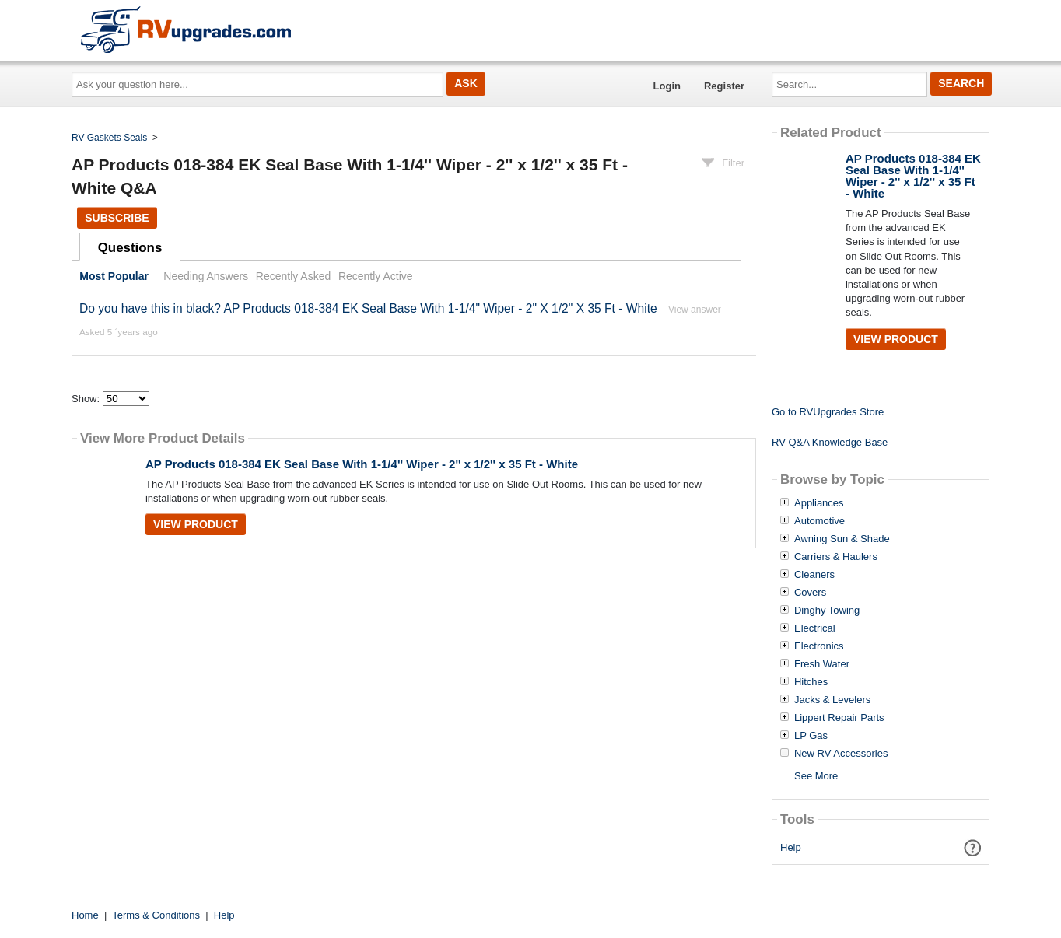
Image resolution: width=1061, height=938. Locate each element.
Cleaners (814, 574)
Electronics (819, 646)
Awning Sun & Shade (842, 539)
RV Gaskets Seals (109, 137)
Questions (130, 247)
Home (85, 915)
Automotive (819, 521)
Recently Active (375, 276)
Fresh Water (821, 664)
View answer (694, 309)
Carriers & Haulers (835, 556)
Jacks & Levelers (832, 700)
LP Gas (811, 735)
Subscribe (117, 218)
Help (790, 847)
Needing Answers (205, 276)
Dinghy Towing (827, 610)
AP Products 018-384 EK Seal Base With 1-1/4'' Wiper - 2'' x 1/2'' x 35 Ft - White (361, 464)
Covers (810, 592)
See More (816, 776)
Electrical (814, 628)
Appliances (819, 503)
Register (724, 86)
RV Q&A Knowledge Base (830, 442)
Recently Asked (293, 276)
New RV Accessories (841, 753)
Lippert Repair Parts (839, 717)
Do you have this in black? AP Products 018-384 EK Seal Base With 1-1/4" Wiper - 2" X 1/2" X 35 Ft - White (368, 308)
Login (667, 86)
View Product (195, 524)
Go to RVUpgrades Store (828, 412)
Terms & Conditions (156, 915)
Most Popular (114, 276)
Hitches (811, 682)
